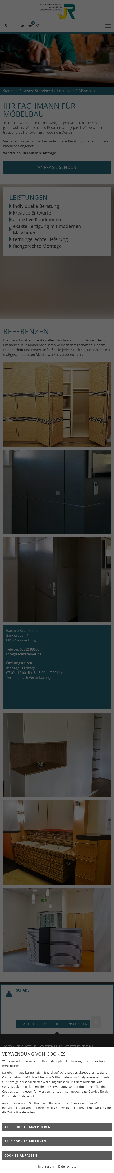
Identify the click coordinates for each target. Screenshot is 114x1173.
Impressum (46, 1166)
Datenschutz (67, 1166)
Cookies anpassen (20, 1155)
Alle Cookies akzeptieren (27, 1127)
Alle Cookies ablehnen (25, 1141)
